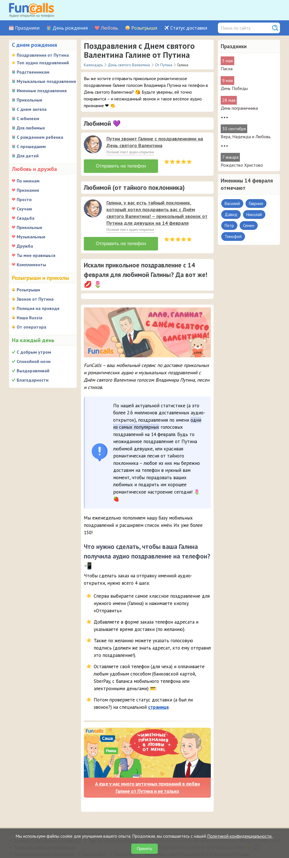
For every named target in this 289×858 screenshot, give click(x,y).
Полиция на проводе (38, 308)
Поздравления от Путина (43, 55)
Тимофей (233, 236)
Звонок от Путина (35, 299)
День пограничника (239, 108)
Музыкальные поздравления (46, 81)
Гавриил (256, 203)
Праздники (27, 28)
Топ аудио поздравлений (43, 62)
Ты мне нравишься (36, 255)
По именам (28, 181)
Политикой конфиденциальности (240, 836)
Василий (232, 203)
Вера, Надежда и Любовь (246, 136)
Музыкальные (31, 236)
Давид (231, 214)
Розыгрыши (144, 28)
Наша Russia (29, 317)
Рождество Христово (242, 165)
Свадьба (25, 218)
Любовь (109, 28)
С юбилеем (28, 118)
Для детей (28, 156)
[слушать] (93, 144)
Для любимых (31, 128)
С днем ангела (32, 109)
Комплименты (31, 264)
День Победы (234, 88)
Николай (254, 214)
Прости (24, 199)
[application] (93, 145)
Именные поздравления (42, 90)
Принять (144, 848)
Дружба (25, 246)
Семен (248, 225)
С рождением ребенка (40, 137)
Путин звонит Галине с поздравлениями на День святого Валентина (154, 142)
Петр (229, 225)
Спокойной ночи (34, 361)
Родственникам (33, 72)
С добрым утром (34, 352)
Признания (28, 190)
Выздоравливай (33, 370)
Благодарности (33, 380)
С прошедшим (31, 146)
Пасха (227, 68)
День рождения (70, 28)
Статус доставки (188, 28)
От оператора (31, 327)
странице (158, 705)
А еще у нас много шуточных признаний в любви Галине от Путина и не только (147, 785)
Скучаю (24, 209)
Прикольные (29, 100)
